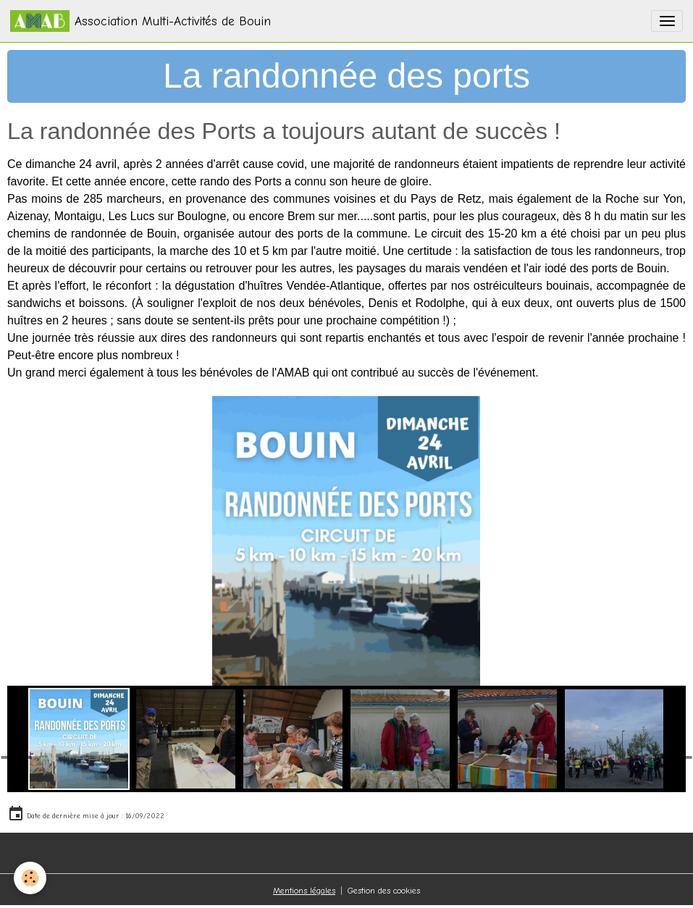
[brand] (140, 21)
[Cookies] (30, 878)
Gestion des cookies (384, 891)
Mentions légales (304, 891)
